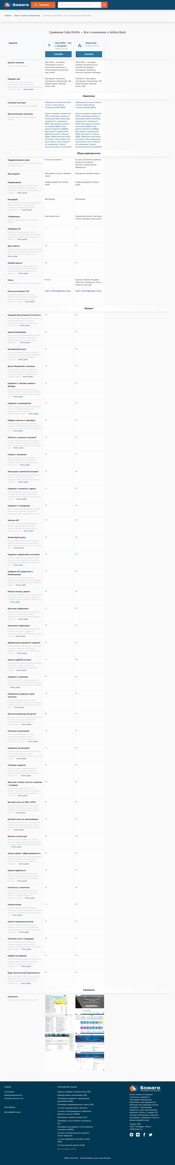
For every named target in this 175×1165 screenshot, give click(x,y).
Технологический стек (13, 1098)
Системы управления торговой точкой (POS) (73, 1140)
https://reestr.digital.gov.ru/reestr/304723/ (92, 291)
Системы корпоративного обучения (72, 1108)
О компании (9, 1092)
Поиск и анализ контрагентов (27, 15)
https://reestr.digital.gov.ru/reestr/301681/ (62, 291)
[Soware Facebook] (144, 1134)
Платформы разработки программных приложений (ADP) (73, 1099)
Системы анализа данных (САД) (70, 1145)
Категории (41, 4)
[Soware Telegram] (131, 1134)
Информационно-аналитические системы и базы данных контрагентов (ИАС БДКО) (58, 104)
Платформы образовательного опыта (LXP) (75, 1104)
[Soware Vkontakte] (138, 1134)
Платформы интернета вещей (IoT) (72, 1117)
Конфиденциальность (13, 1095)
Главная (7, 15)
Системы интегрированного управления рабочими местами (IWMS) (74, 1112)
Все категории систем (66, 1149)
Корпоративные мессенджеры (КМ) (72, 1095)
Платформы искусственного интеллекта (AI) (74, 1122)
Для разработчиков (12, 1112)
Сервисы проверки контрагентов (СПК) (74, 1092)
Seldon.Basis (91, 43)
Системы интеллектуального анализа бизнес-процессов (73, 1134)
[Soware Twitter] (150, 1134)
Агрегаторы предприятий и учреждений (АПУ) (57, 121)
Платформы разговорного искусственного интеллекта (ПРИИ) (75, 1128)
